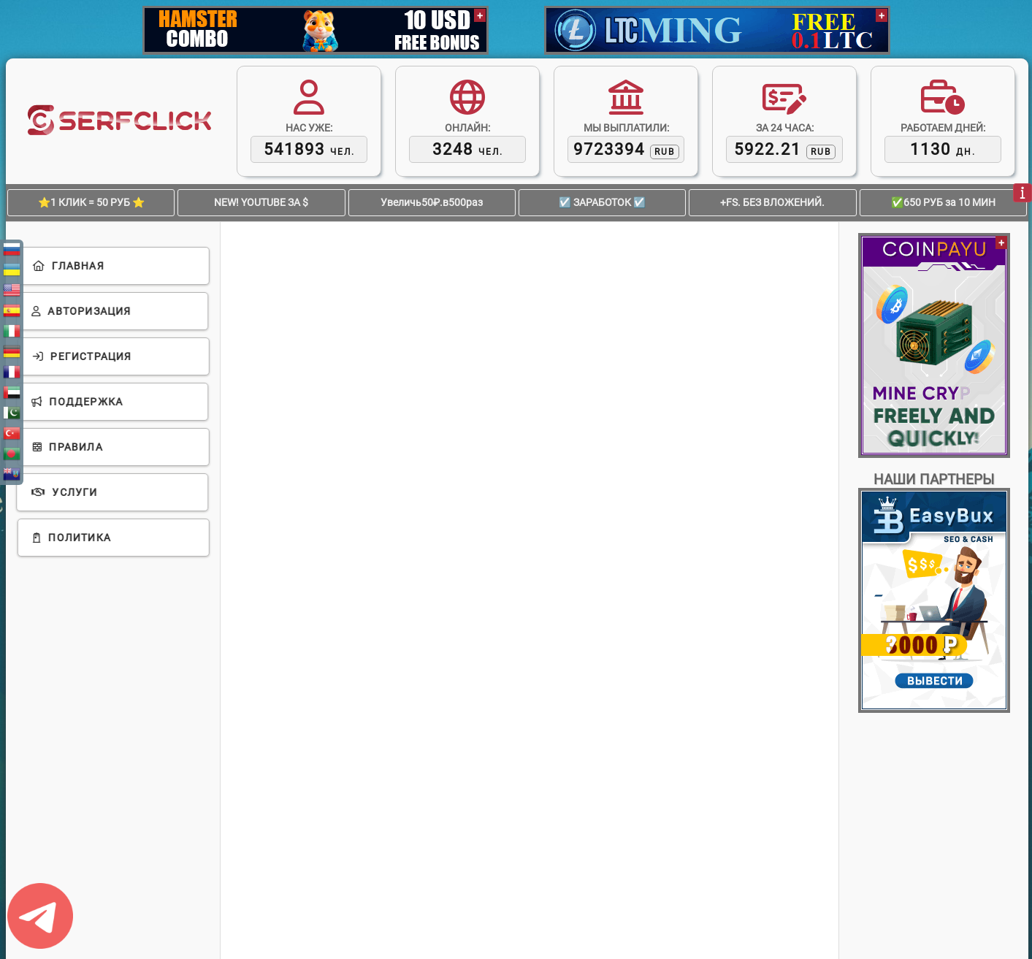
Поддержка (77, 402)
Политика (71, 537)
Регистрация (81, 356)
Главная (68, 266)
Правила (67, 447)
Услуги (65, 492)
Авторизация (82, 311)
